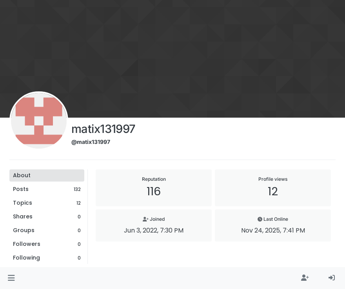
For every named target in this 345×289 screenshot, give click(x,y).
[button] (11, 278)
